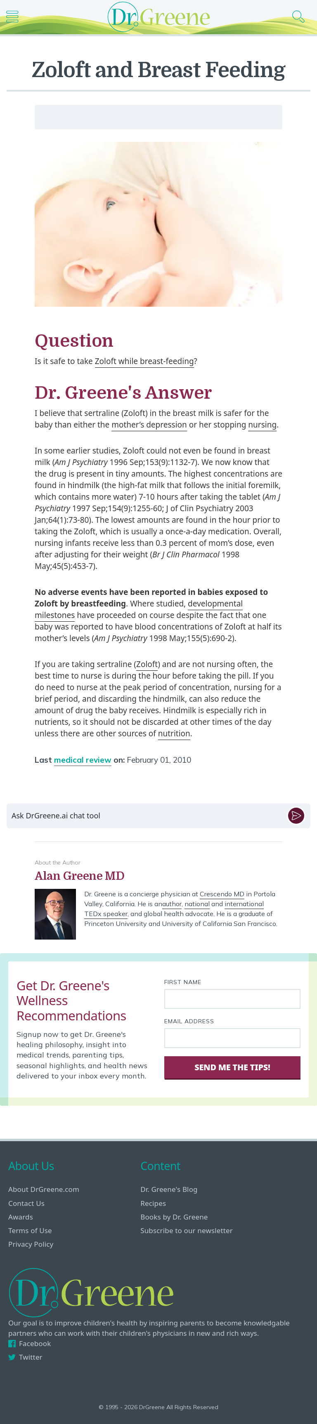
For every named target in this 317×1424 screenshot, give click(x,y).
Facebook (29, 1343)
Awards (20, 1217)
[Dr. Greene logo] (158, 16)
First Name (182, 982)
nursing (262, 424)
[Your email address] (232, 1038)
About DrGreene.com (43, 1189)
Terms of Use (30, 1230)
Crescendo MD (222, 894)
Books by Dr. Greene (174, 1217)
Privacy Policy (30, 1244)
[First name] (232, 999)
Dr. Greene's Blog (168, 1189)
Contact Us (26, 1203)
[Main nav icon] (15, 16)
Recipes (153, 1203)
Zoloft (147, 664)
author (172, 904)
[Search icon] (301, 16)
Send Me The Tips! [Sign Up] (232, 1067)
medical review (82, 760)
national (197, 904)
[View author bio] (158, 876)
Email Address (189, 1021)
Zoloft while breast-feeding (144, 361)
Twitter (25, 1357)
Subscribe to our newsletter (186, 1230)
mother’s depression (149, 424)
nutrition (174, 733)
